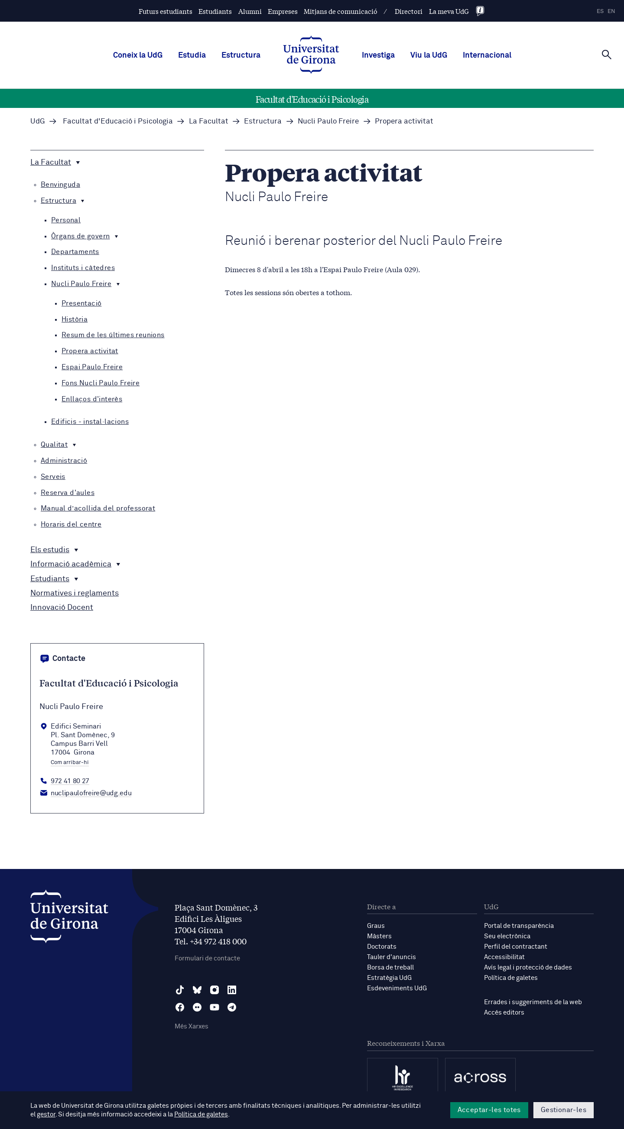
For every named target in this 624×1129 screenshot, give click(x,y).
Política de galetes (511, 978)
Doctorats (381, 947)
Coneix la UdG (137, 55)
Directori (408, 11)
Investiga (378, 55)
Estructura (240, 55)
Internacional (487, 55)
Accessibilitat (504, 957)
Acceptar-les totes (489, 1109)
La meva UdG (449, 11)
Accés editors (504, 1012)
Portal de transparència (519, 926)
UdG (37, 121)
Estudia (192, 55)
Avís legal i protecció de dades (528, 967)
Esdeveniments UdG (397, 988)
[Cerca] (606, 55)
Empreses (283, 11)
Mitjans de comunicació (340, 11)
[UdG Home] (311, 55)
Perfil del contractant (515, 947)
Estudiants (215, 11)
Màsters (379, 936)
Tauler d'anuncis (391, 957)
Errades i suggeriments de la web (533, 1002)
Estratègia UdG (389, 978)
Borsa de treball (390, 967)
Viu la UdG (428, 55)
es (600, 11)
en (611, 11)
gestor (46, 1114)
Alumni (250, 11)
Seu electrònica (507, 936)
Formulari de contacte (207, 958)
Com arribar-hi (70, 762)
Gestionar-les (563, 1109)
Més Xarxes (191, 1026)
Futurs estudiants (165, 11)
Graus (376, 926)
